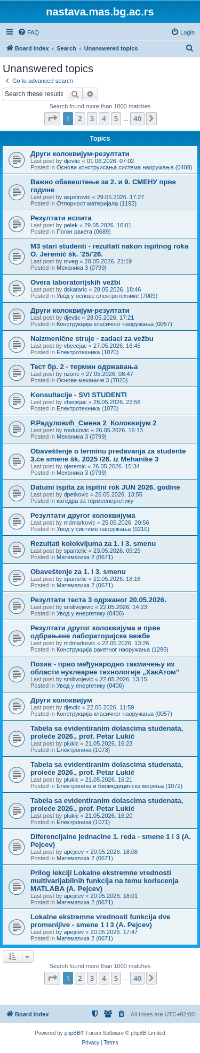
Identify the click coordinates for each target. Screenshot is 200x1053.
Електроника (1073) (83, 750)
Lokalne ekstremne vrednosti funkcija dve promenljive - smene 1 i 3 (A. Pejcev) (100, 921)
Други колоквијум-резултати (80, 154)
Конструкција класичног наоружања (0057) (114, 324)
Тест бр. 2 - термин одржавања (84, 367)
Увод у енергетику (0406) (90, 613)
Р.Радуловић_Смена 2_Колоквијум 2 (93, 423)
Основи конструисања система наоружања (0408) (125, 167)
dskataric (75, 289)
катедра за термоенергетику (95, 501)
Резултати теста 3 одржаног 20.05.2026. (98, 600)
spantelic (74, 550)
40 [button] (137, 118)
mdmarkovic (79, 522)
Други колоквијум (61, 700)
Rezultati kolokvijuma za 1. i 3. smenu (93, 543)
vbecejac (74, 346)
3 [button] (92, 118)
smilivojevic (78, 607)
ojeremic (74, 466)
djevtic (71, 161)
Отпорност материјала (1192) (97, 203)
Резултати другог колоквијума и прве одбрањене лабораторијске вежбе (95, 632)
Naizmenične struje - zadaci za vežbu (92, 339)
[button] (52, 118)
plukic (70, 743)
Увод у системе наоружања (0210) (103, 529)
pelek (70, 225)
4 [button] (104, 118)
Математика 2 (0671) (85, 557)
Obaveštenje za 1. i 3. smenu (78, 572)
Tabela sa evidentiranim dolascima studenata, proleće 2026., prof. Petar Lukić (106, 732)
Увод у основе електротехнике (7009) (107, 296)
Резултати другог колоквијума (82, 515)
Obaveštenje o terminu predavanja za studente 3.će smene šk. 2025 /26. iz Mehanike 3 (108, 455)
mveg (70, 261)
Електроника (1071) (83, 822)
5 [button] (116, 118)
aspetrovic (76, 197)
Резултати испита (61, 218)
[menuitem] (28, 32)
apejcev (73, 852)
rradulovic (76, 430)
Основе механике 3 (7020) (92, 380)
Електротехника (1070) (87, 352)
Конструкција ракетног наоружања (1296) (113, 649)
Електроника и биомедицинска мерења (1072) (119, 786)
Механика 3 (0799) (82, 267)
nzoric (71, 374)
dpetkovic (75, 494)
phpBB (73, 1033)
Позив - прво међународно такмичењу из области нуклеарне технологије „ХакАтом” (104, 668)
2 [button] (80, 118)
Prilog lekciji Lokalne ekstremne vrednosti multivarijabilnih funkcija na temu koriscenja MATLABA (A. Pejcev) (104, 881)
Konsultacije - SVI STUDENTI (78, 395)
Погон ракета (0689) (84, 231)
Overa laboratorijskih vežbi (75, 282)
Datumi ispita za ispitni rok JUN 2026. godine (105, 487)
